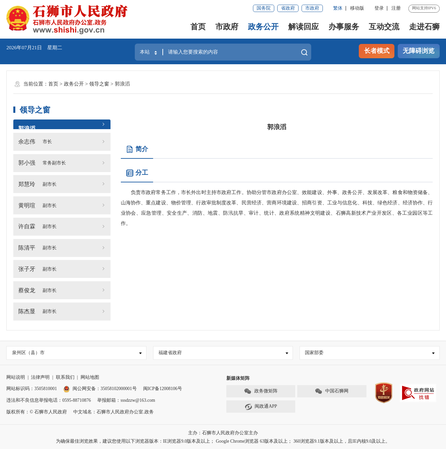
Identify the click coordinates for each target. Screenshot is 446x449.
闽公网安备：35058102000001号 (99, 388)
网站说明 (15, 377)
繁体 (337, 8)
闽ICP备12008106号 (162, 388)
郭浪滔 (122, 84)
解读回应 (303, 26)
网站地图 (90, 377)
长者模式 (376, 50)
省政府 (288, 8)
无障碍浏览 (418, 50)
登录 (379, 8)
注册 (396, 8)
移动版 (357, 8)
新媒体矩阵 (238, 378)
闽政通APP (261, 407)
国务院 (264, 8)
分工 (137, 173)
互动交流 (384, 26)
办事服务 (344, 26)
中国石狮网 (331, 391)
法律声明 (40, 377)
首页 (198, 26)
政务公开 (263, 26)
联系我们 (65, 377)
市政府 (312, 8)
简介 (137, 149)
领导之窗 (99, 84)
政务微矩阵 (261, 391)
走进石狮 (424, 26)
